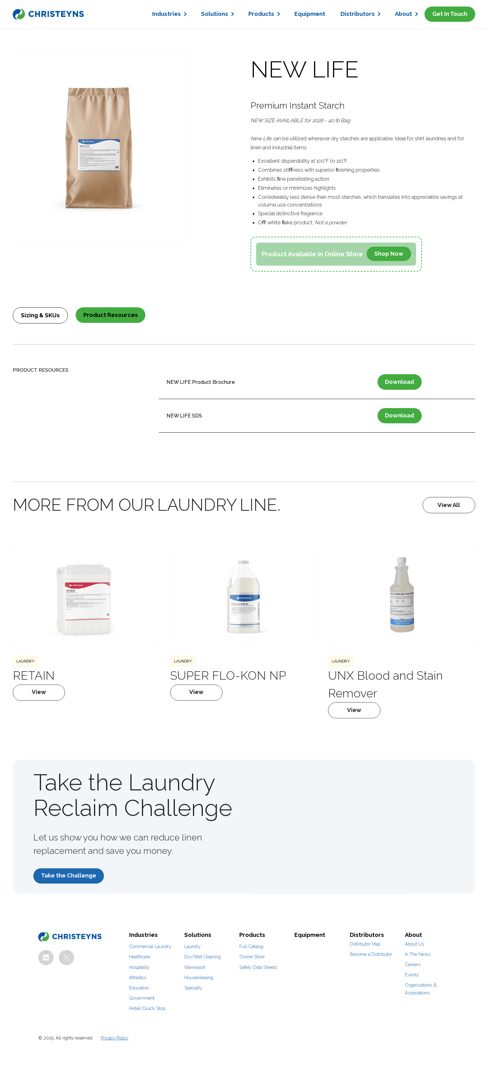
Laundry (192, 946)
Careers (412, 964)
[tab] (40, 315)
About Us (414, 943)
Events (412, 974)
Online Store (252, 956)
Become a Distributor (371, 954)
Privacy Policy (114, 1037)
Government (141, 998)
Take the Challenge (68, 888)
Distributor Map (365, 943)
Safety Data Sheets (258, 967)
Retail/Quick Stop (147, 1008)
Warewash (194, 967)
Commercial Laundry (150, 946)
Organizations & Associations (421, 988)
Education (139, 987)
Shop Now (388, 254)
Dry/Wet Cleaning (202, 956)
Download (399, 382)
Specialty (193, 987)
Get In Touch (449, 14)
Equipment (309, 14)
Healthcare (139, 956)
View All (449, 505)
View (39, 704)
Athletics (137, 977)
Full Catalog (251, 946)
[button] (169, 14)
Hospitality (139, 967)
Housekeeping (198, 977)
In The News (417, 954)
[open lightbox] (99, 147)
